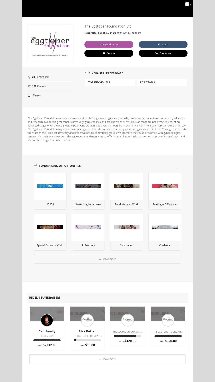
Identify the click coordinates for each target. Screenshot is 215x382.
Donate (109, 53)
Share (163, 44)
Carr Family (47, 331)
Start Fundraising (108, 44)
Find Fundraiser (163, 53)
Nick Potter (87, 331)
